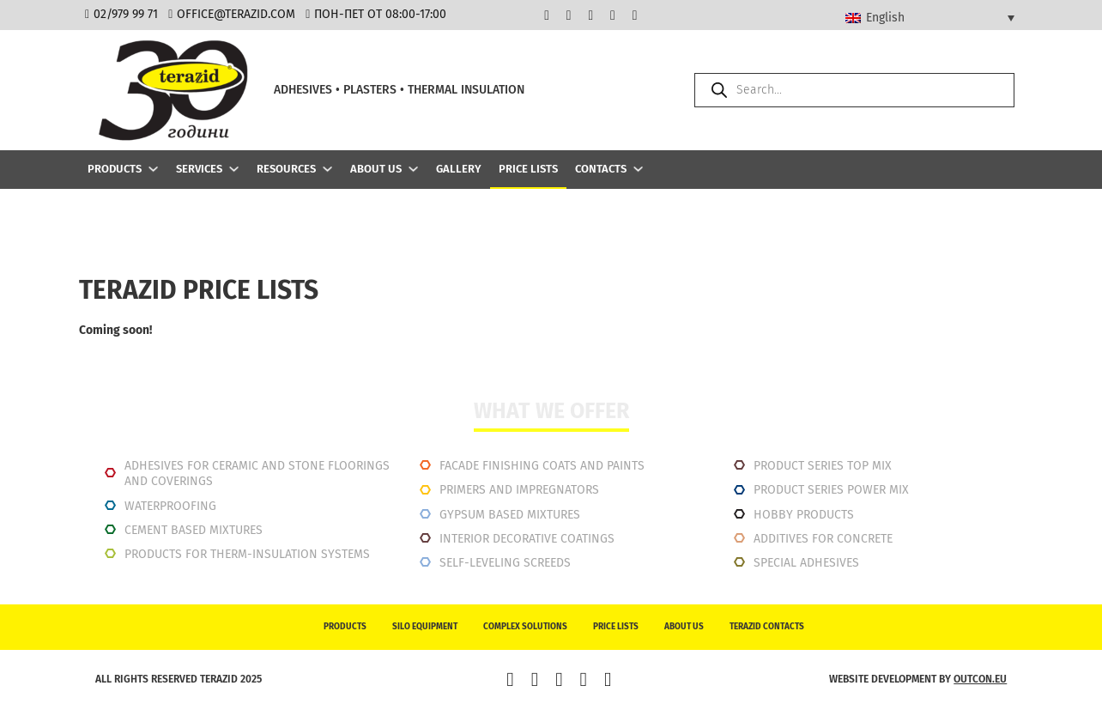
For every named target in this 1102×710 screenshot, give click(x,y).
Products (115, 168)
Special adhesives (806, 562)
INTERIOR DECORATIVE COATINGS (527, 538)
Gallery (458, 168)
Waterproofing (170, 506)
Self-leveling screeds (505, 562)
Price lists (528, 168)
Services (199, 168)
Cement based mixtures (193, 530)
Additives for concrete (823, 538)
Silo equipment (424, 627)
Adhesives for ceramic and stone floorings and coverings (257, 473)
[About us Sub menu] (413, 168)
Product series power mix (831, 489)
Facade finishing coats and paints (542, 465)
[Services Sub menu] (233, 168)
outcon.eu (980, 679)
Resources (286, 168)
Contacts (601, 168)
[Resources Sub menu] (327, 168)
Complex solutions (525, 627)
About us (376, 168)
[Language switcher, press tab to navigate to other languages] (930, 17)
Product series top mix (823, 465)
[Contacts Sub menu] (638, 168)
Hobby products (804, 514)
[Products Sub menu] (153, 168)
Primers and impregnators (519, 489)
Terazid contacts (767, 627)
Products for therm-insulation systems (247, 554)
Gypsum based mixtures (509, 514)
